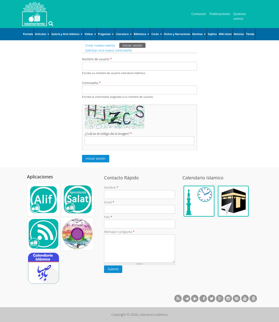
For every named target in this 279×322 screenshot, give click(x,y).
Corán (156, 34)
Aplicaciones (40, 177)
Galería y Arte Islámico (66, 34)
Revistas (199, 34)
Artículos (42, 34)
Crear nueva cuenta (100, 45)
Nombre (111, 187)
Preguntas (106, 34)
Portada (28, 34)
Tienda (250, 34)
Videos (90, 34)
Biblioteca (141, 34)
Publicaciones (220, 14)
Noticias (239, 34)
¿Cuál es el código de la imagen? (108, 134)
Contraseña (91, 83)
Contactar (199, 14)
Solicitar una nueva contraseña (108, 50)
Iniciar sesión (134, 45)
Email (109, 202)
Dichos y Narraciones (177, 34)
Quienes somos (239, 16)
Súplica (212, 34)
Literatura (124, 34)
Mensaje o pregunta (119, 232)
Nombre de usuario (97, 59)
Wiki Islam (225, 34)
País (108, 217)
